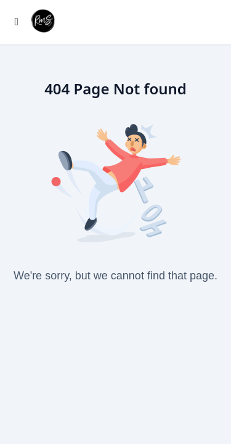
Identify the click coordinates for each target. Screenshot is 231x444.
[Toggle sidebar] (16, 22)
